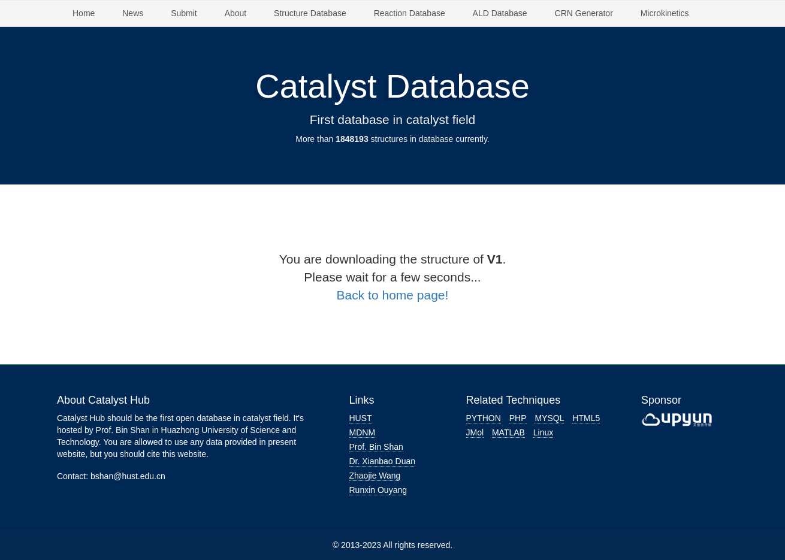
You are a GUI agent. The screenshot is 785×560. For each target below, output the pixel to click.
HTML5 (586, 418)
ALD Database (500, 13)
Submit (184, 13)
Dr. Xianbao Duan (382, 461)
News (132, 13)
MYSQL (549, 418)
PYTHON (483, 418)
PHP (518, 418)
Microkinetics (665, 13)
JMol (475, 432)
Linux (543, 432)
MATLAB (508, 432)
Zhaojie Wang (375, 475)
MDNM (362, 432)
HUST (360, 418)
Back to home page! (393, 295)
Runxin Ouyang (378, 490)
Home (84, 13)
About (236, 13)
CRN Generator (584, 13)
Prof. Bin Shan (376, 447)
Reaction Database (409, 13)
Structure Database (310, 13)
